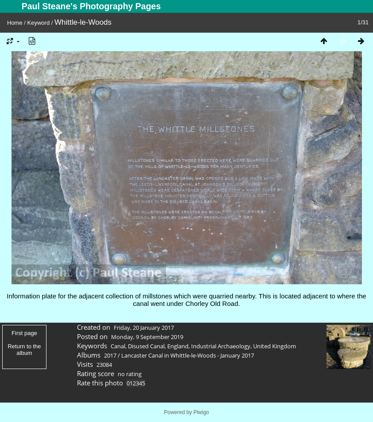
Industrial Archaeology (220, 346)
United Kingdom (274, 346)
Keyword (38, 22)
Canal (118, 346)
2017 (110, 355)
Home (15, 22)
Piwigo (201, 412)
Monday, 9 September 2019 (147, 337)
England (177, 346)
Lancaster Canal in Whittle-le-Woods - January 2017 (187, 355)
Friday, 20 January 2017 (144, 328)
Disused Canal (146, 346)
